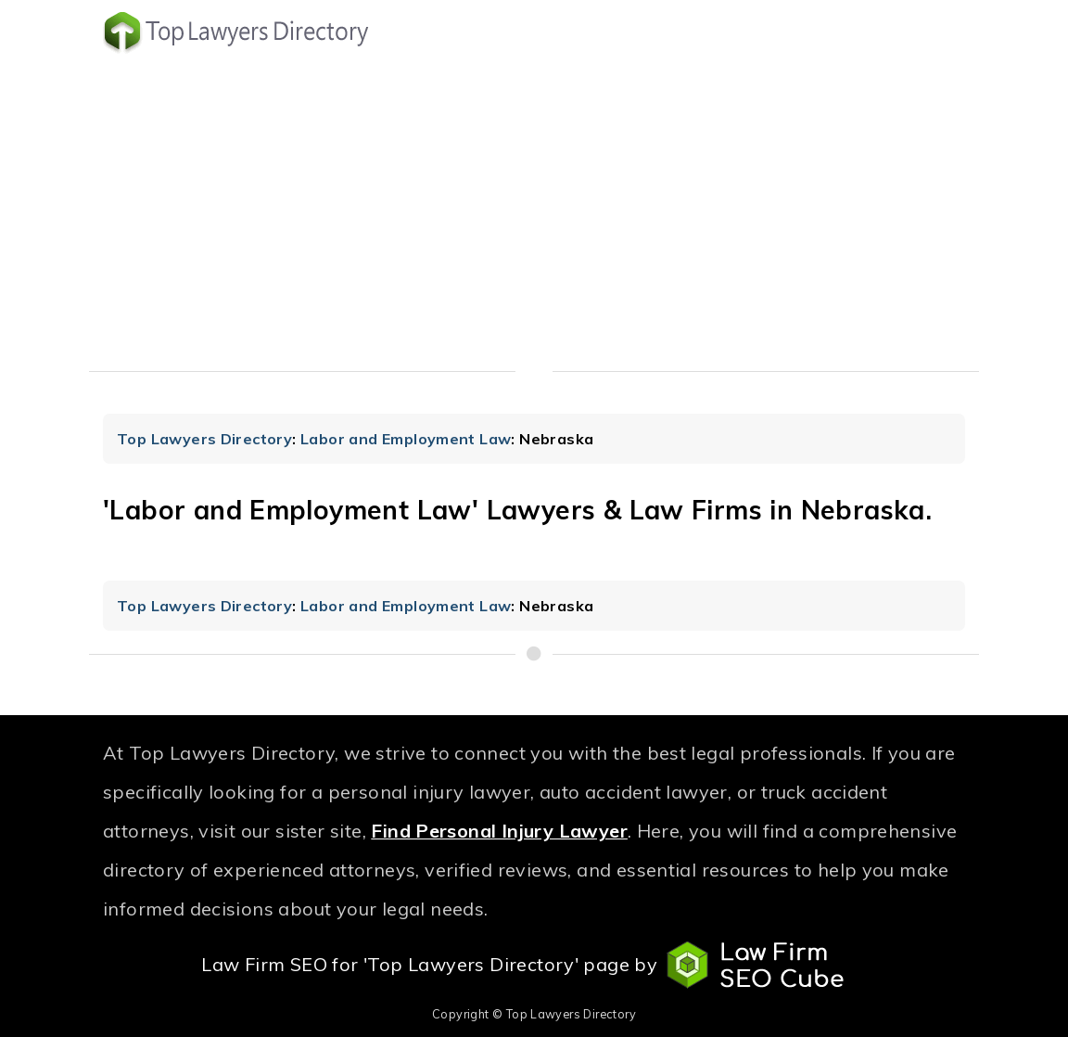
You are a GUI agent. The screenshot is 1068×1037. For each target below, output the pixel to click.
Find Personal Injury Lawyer (499, 830)
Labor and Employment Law (405, 438)
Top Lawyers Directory (204, 438)
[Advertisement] (534, 218)
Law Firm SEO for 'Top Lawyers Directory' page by (533, 965)
